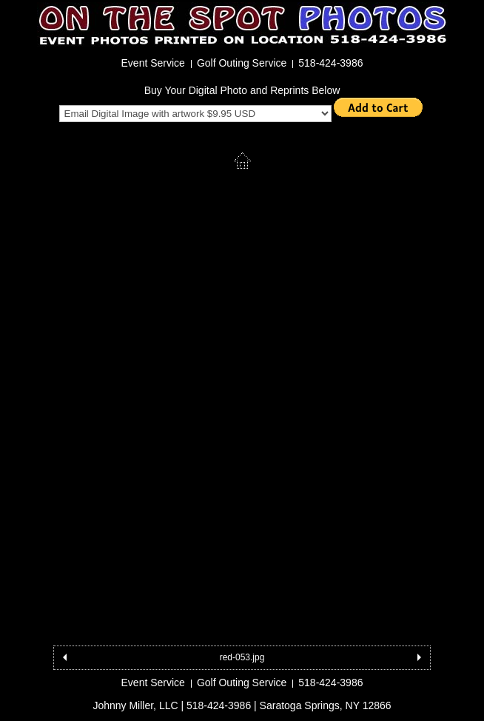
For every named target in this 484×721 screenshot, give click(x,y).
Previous (64, 657)
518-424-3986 (330, 63)
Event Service (153, 63)
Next (419, 657)
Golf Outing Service (241, 63)
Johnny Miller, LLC (135, 705)
